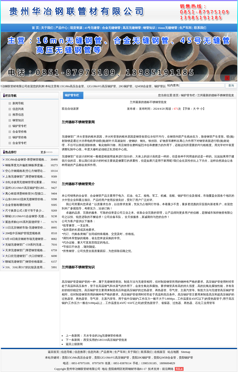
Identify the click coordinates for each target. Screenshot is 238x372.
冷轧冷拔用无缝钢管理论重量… (25, 182)
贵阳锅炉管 (186, 357)
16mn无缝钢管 (167, 28)
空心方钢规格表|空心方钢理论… (25, 171)
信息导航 (66, 352)
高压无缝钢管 (132, 28)
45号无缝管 (92, 28)
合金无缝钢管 (111, 28)
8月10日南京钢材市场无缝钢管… (25, 239)
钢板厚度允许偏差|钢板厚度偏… (25, 165)
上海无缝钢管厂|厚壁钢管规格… (25, 176)
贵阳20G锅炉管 (141, 357)
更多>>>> (47, 152)
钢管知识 (149, 28)
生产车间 (185, 28)
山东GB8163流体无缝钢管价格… (25, 199)
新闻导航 (18, 103)
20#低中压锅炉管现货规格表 (23, 233)
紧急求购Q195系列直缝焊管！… (25, 222)
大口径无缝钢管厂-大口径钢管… (25, 256)
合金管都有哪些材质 (18, 205)
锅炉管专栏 (19, 126)
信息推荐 (80, 352)
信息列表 (18, 109)
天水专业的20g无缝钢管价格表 (102, 335)
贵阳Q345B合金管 (165, 357)
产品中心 (61, 28)
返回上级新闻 (74, 344)
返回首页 (53, 352)
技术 (151, 369)
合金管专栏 (19, 143)
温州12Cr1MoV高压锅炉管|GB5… (26, 188)
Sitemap (185, 352)
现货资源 (76, 28)
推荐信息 (18, 114)
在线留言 (159, 352)
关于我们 (47, 28)
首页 (176, 95)
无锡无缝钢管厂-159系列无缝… (24, 244)
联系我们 (200, 28)
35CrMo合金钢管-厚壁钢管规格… (26, 159)
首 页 (35, 28)
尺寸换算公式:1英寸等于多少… (24, 210)
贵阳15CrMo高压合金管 (76, 357)
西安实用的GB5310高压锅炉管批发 (105, 340)
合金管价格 (19, 131)
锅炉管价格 (19, 137)
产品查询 (106, 352)
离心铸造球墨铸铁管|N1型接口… (25, 193)
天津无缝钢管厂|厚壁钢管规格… (25, 250)
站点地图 (173, 352)
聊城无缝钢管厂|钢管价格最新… (25, 261)
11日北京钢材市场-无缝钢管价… (25, 227)
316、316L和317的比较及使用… (25, 267)
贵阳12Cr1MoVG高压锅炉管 (111, 357)
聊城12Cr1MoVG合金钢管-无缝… (26, 216)
